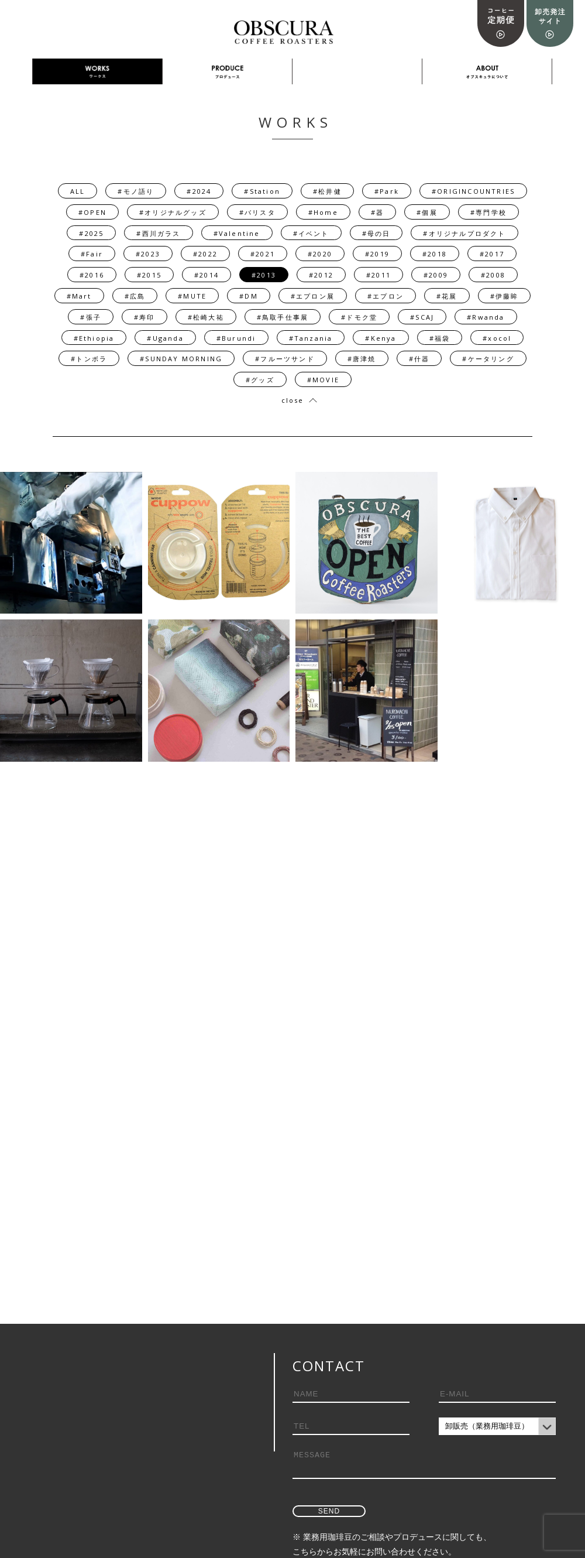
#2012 (321, 274)
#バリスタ (257, 212)
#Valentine (237, 233)
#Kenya (380, 338)
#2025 (91, 233)
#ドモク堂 (359, 317)
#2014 (206, 274)
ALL (77, 191)
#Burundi (236, 338)
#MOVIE (323, 379)
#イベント (311, 233)
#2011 (378, 274)
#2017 (492, 253)
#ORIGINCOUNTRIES (473, 191)
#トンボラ (89, 358)
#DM (248, 296)
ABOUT (487, 72)
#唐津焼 (361, 358)
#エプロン (385, 296)
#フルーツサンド (285, 358)
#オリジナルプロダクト (464, 233)
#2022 (205, 253)
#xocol (497, 338)
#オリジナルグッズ (173, 212)
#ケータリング (488, 358)
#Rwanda (485, 317)
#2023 (148, 253)
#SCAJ (422, 317)
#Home (323, 212)
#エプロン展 (313, 296)
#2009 (436, 274)
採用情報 (357, 72)
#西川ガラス (158, 233)
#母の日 (376, 233)
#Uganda (165, 338)
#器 (377, 212)
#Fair (92, 253)
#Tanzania (311, 338)
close (292, 400)
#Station (262, 191)
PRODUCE (227, 72)
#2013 (264, 274)
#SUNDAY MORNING (181, 358)
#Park (386, 191)
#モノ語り (136, 191)
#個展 (427, 212)
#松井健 (327, 191)
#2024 (199, 191)
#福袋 (439, 338)
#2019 (377, 253)
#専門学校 (488, 212)
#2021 (262, 253)
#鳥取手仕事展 (282, 317)
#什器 (419, 358)
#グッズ (260, 379)
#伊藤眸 (504, 296)
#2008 (493, 274)
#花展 (446, 296)
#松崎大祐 (206, 317)
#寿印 (144, 317)
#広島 (135, 296)
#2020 (320, 253)
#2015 (149, 274)
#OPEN (92, 212)
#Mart (79, 296)
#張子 (90, 317)
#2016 (92, 274)
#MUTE (192, 296)
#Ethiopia (94, 338)
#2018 (434, 253)
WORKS (97, 72)
